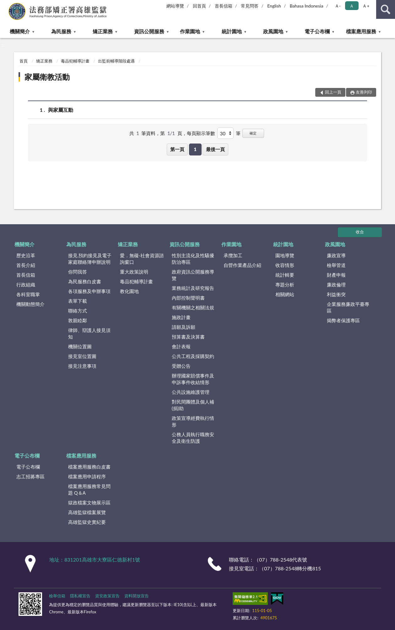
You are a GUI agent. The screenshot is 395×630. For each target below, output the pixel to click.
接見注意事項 (82, 366)
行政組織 (25, 284)
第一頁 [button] (177, 149)
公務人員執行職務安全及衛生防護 (193, 438)
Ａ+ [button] (365, 5)
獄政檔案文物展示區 (89, 502)
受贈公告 (181, 366)
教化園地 (129, 291)
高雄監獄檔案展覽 (87, 512)
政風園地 (273, 31)
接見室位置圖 (82, 356)
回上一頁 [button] (333, 92)
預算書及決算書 (188, 336)
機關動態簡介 (30, 304)
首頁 (23, 60)
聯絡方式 (77, 310)
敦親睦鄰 (77, 320)
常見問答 (249, 5)
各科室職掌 (28, 294)
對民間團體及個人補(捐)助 (193, 405)
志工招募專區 (30, 476)
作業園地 (190, 31)
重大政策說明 (134, 271)
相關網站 (284, 294)
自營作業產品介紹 (242, 265)
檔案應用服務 (361, 31)
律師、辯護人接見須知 (89, 333)
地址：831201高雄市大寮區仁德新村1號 (94, 559)
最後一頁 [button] (215, 149)
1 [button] (195, 149)
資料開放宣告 (136, 595)
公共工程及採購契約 (193, 356)
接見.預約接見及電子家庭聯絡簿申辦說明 (90, 259)
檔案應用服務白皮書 (89, 467)
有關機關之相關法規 (193, 307)
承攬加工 (233, 255)
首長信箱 (223, 5)
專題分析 (284, 284)
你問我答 (77, 271)
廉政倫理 (336, 284)
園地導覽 (284, 255)
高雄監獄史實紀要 (87, 522)
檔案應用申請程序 (87, 476)
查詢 (385, 9)
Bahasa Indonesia (306, 5)
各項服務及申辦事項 (89, 291)
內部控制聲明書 (188, 298)
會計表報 (181, 346)
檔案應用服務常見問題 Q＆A (89, 489)
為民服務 (61, 31)
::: (5, 4)
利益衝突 (336, 294)
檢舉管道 (336, 265)
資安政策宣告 (107, 595)
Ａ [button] (351, 5)
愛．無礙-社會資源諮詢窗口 (142, 259)
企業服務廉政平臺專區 (348, 307)
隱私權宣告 (80, 595)
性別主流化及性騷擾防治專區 (193, 259)
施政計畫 (181, 317)
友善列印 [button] (364, 92)
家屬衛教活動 (47, 76)
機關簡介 (20, 31)
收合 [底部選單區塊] (360, 231)
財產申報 (336, 275)
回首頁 (199, 5)
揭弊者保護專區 (343, 320)
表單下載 (77, 301)
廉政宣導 (336, 255)
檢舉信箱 (57, 595)
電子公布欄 (317, 31)
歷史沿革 (25, 255)
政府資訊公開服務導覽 (193, 275)
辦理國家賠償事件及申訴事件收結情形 (193, 379)
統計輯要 (284, 275)
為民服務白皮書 (84, 281)
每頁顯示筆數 (201, 133)
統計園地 (232, 31)
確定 (253, 133)
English (274, 5)
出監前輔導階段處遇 (116, 60)
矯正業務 (103, 31)
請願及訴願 (183, 327)
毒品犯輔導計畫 (75, 60)
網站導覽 (175, 5)
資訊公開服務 (149, 31)
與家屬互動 (60, 109)
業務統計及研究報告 (193, 288)
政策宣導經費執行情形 (193, 421)
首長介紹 (25, 265)
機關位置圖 (80, 346)
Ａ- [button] (338, 5)
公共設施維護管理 (190, 392)
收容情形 (284, 265)
